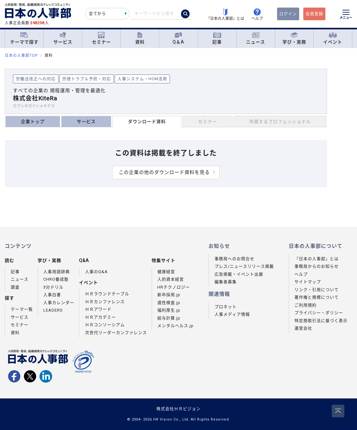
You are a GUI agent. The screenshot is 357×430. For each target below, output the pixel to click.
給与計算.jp (168, 318)
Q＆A (178, 38)
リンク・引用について (316, 289)
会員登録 (314, 13)
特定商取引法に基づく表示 (321, 320)
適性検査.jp (168, 302)
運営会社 (303, 328)
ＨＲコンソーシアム (105, 324)
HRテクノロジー (173, 287)
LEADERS (53, 310)
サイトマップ (307, 281)
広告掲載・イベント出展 (239, 274)
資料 (140, 38)
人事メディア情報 (232, 314)
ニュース (255, 38)
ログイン (288, 13)
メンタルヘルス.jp (175, 325)
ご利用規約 (305, 305)
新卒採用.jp (168, 294)
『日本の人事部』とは (316, 258)
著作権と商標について (316, 297)
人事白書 (52, 294)
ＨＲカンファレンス (105, 301)
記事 (217, 38)
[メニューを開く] (346, 15)
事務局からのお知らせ (316, 266)
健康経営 (166, 271)
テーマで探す (24, 38)
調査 (15, 287)
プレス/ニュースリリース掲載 (244, 266)
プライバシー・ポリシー (318, 312)
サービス (62, 38)
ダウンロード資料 (147, 121)
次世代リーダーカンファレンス (116, 332)
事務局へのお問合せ (234, 258)
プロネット (226, 306)
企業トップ (33, 121)
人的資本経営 (170, 279)
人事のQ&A (96, 271)
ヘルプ (301, 274)
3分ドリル (53, 287)
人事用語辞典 (56, 271)
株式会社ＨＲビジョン (178, 408)
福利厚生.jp (168, 310)
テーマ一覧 (22, 309)
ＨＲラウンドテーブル (107, 293)
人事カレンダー (58, 302)
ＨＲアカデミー (100, 317)
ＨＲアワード (98, 309)
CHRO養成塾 (56, 279)
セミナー (101, 38)
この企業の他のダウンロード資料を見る (164, 172)
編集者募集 (226, 281)
